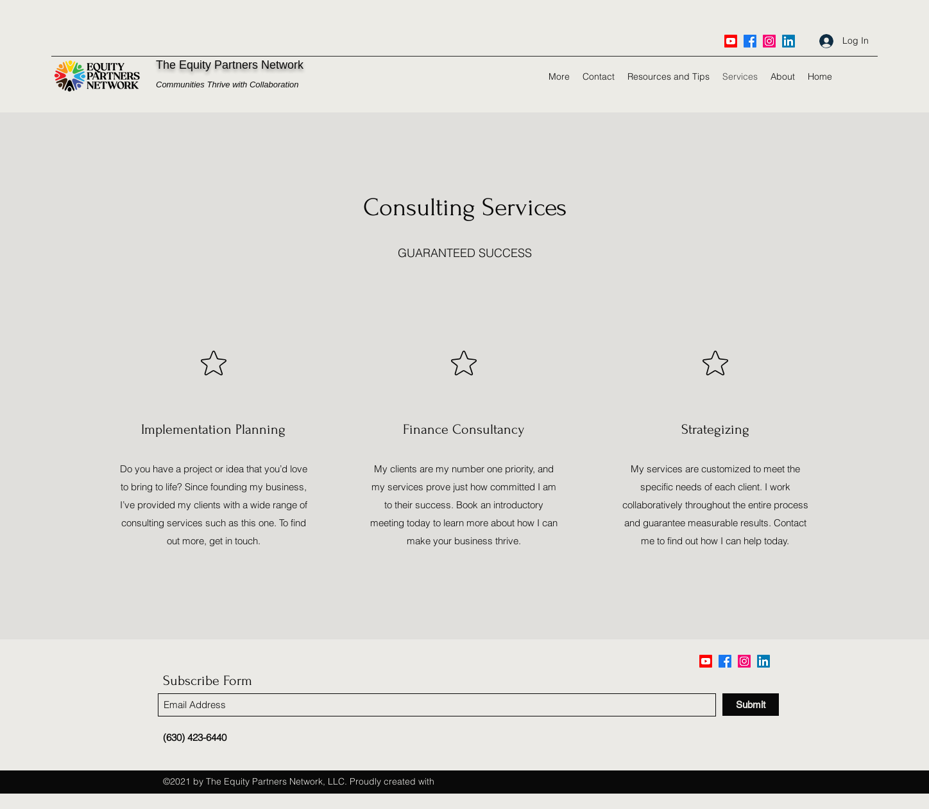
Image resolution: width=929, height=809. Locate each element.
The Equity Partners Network (229, 64)
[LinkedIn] (788, 41)
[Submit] (750, 704)
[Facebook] (750, 41)
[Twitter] (769, 41)
